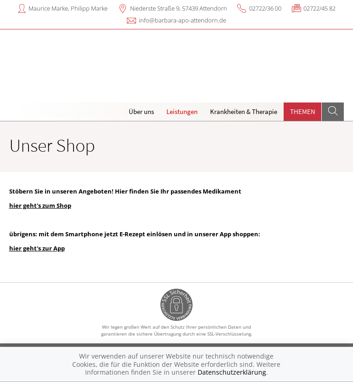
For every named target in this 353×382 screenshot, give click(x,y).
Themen (302, 111)
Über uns (141, 111)
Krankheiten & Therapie (243, 111)
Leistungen (182, 111)
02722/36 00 (265, 8)
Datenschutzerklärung (232, 372)
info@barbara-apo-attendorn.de (182, 20)
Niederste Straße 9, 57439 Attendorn (178, 8)
